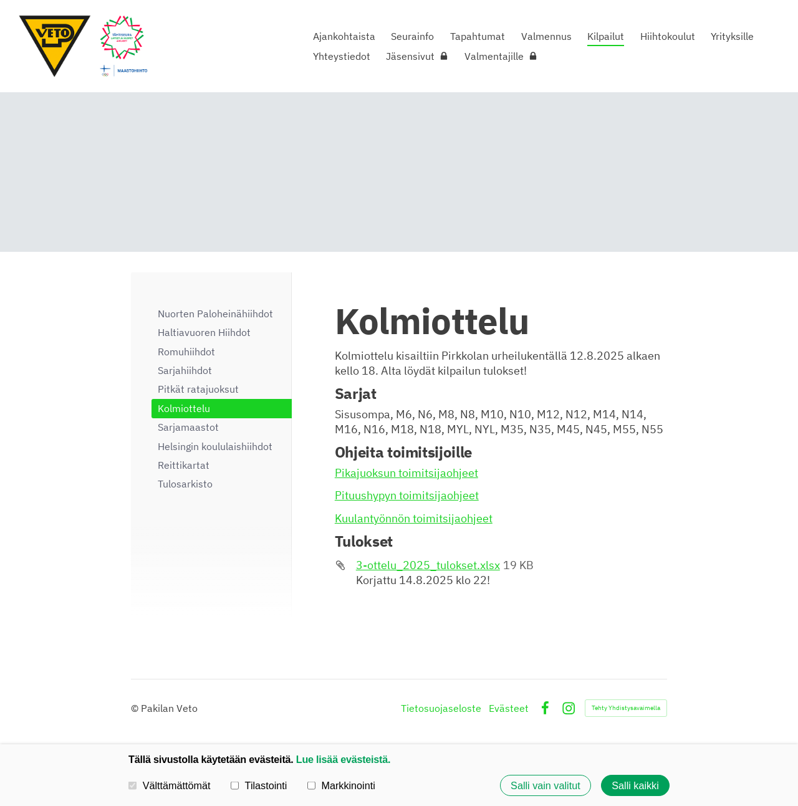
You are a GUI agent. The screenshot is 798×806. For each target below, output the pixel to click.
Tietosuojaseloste (441, 708)
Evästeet (509, 708)
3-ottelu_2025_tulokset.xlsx (428, 565)
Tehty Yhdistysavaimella (626, 708)
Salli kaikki (635, 785)
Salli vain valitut (545, 785)
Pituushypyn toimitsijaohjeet (407, 495)
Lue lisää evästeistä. (343, 759)
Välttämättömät (169, 784)
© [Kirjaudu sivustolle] (136, 708)
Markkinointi (341, 784)
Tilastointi (259, 784)
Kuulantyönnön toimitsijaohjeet (414, 518)
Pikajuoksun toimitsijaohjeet (406, 473)
